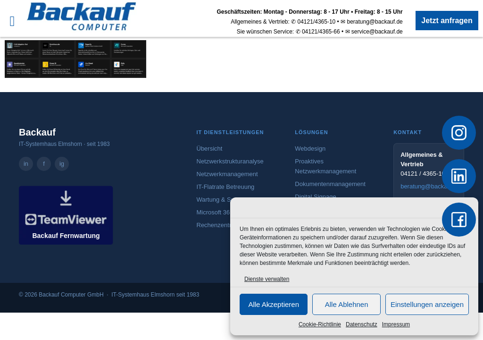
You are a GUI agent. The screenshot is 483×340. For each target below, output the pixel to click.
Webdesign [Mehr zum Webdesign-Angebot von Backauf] (310, 148)
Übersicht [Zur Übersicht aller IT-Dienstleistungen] (210, 148)
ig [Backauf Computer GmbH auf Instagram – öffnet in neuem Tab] (61, 163)
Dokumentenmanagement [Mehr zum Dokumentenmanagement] (330, 183)
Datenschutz (361, 324)
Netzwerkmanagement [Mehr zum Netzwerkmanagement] (227, 174)
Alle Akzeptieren (273, 304)
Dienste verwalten (266, 279)
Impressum (396, 324)
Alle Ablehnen (346, 304)
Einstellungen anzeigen (427, 304)
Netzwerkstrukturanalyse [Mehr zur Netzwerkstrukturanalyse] (230, 161)
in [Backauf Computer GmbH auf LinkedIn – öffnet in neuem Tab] (26, 163)
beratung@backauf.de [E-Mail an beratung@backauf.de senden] (428, 186)
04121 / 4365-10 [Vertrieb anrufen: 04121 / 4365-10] (422, 173)
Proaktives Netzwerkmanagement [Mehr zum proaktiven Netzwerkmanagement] (325, 166)
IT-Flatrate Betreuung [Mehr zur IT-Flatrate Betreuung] (226, 186)
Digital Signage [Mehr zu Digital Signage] (315, 196)
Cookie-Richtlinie (320, 324)
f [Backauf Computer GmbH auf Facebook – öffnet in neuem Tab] (44, 163)
